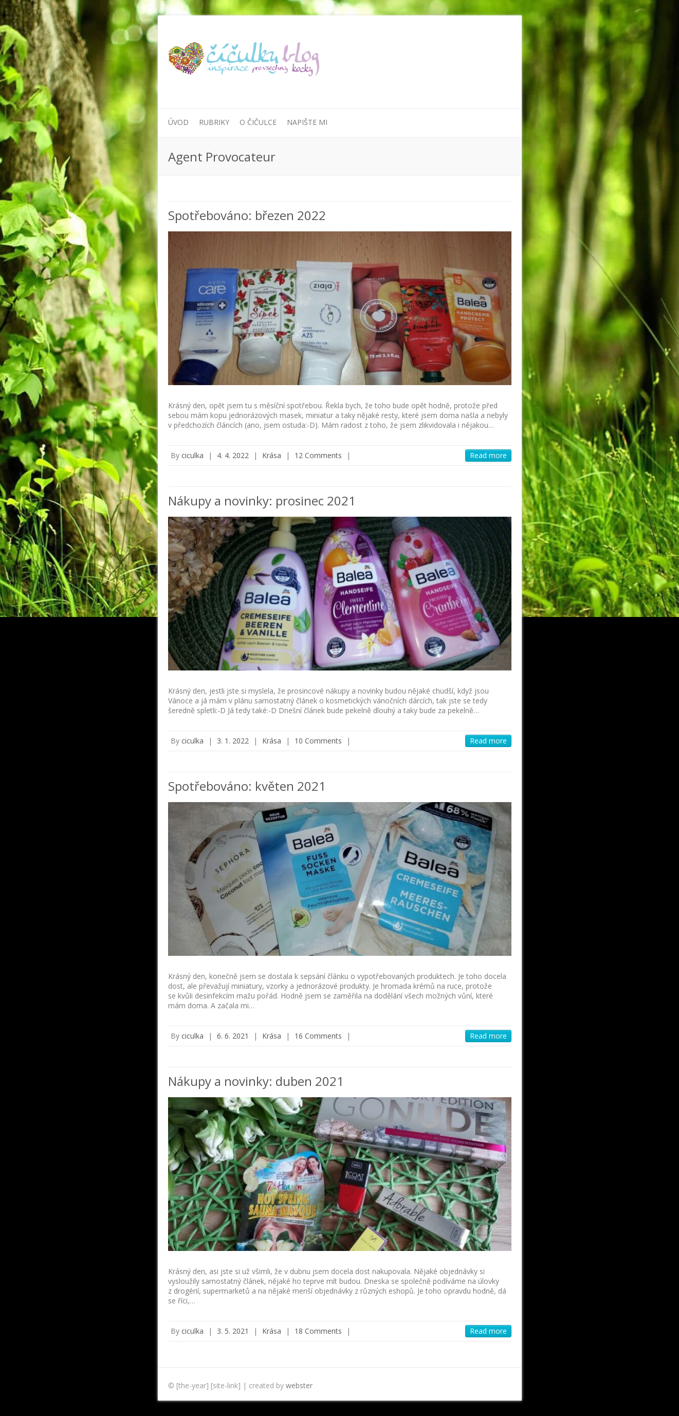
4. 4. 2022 (233, 455)
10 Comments (318, 741)
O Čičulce (258, 122)
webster (299, 1385)
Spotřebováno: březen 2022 (247, 215)
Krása (271, 455)
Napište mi (307, 122)
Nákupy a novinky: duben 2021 (256, 1081)
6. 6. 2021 (233, 1036)
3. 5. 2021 (233, 1331)
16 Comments (318, 1036)
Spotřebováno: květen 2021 (247, 785)
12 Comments (318, 455)
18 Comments (318, 1331)
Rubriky (214, 122)
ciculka (192, 455)
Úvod (178, 122)
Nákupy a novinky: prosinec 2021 (262, 500)
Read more (488, 455)
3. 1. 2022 (233, 741)
